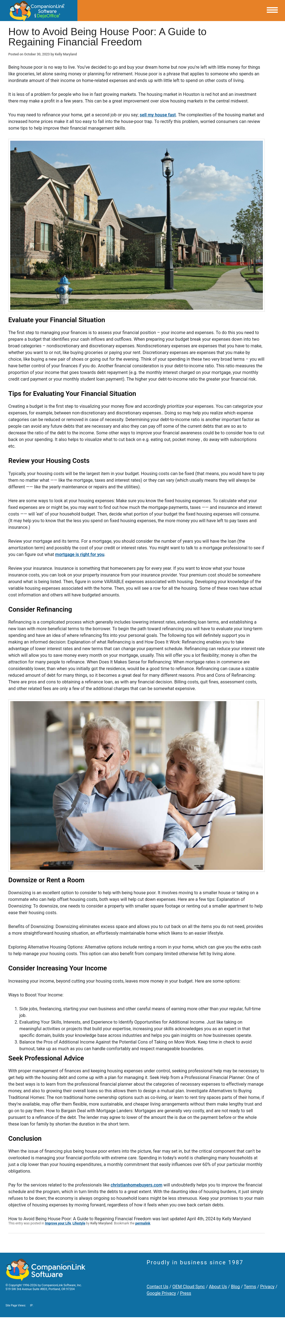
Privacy (267, 1286)
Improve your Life (58, 1223)
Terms (250, 1286)
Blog (235, 1286)
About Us (218, 1286)
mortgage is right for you (79, 554)
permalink (142, 1223)
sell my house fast (158, 114)
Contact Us (158, 1286)
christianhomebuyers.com (136, 1185)
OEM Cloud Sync (188, 1286)
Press (185, 1293)
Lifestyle (78, 1223)
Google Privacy (161, 1293)
